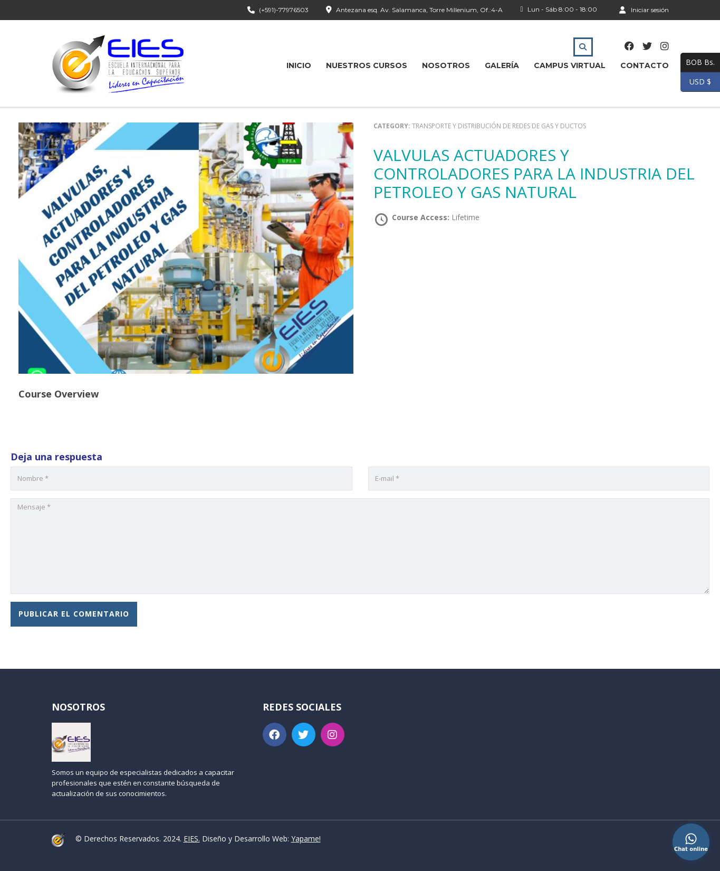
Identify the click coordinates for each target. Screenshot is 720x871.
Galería (502, 65)
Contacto (644, 65)
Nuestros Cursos (366, 65)
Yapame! (306, 839)
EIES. (192, 839)
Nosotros (446, 65)
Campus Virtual (570, 65)
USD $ (695, 82)
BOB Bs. (697, 62)
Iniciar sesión (644, 9)
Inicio (298, 65)
